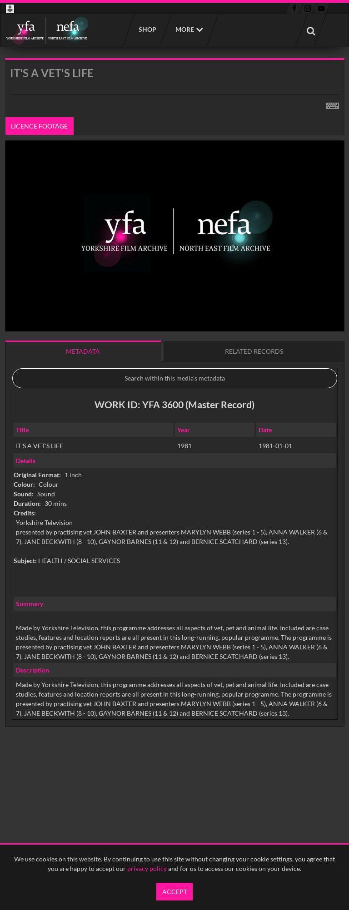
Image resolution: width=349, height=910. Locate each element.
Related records (254, 351)
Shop (147, 29)
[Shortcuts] (332, 104)
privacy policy (147, 868)
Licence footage (39, 126)
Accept (174, 891)
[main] (174, 415)
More (184, 29)
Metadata (83, 351)
